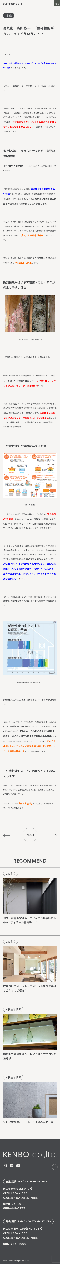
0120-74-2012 (13, 1203)
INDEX (30, 835)
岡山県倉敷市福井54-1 (16, 1188)
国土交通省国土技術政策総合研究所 (32, 339)
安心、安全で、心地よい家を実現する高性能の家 (31, 785)
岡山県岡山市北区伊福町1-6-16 (21, 1228)
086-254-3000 (14, 1243)
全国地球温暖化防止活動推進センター (32, 682)
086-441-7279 (14, 1208)
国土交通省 (32, 505)
